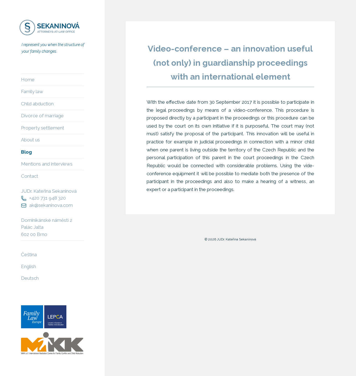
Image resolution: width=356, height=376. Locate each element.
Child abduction (37, 103)
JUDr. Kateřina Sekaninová (49, 191)
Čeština (29, 254)
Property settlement (42, 128)
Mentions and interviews (46, 164)
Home (28, 79)
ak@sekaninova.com (51, 205)
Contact (29, 176)
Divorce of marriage (42, 115)
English (28, 266)
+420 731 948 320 (47, 198)
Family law (32, 91)
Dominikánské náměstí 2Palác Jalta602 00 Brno (46, 227)
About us (30, 140)
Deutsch (30, 278)
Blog (26, 152)
